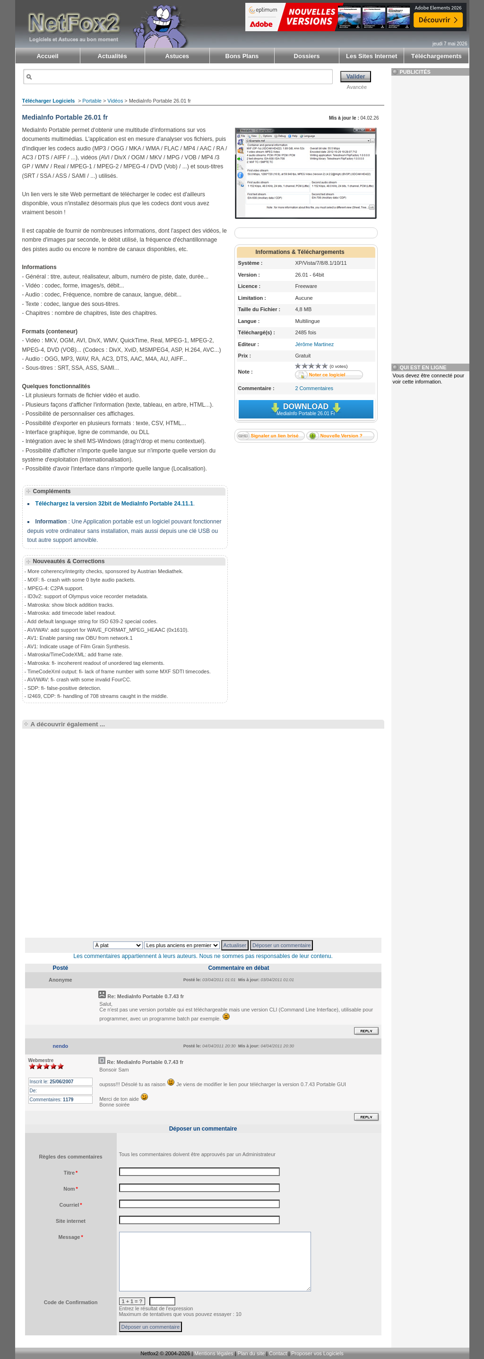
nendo (61, 1046)
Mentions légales (213, 1353)
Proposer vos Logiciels (317, 1353)
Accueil (47, 56)
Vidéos (115, 101)
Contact (278, 1353)
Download (306, 409)
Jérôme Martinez (314, 344)
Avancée (357, 87)
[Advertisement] (306, 508)
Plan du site (251, 1353)
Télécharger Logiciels (48, 101)
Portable (92, 101)
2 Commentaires (314, 388)
